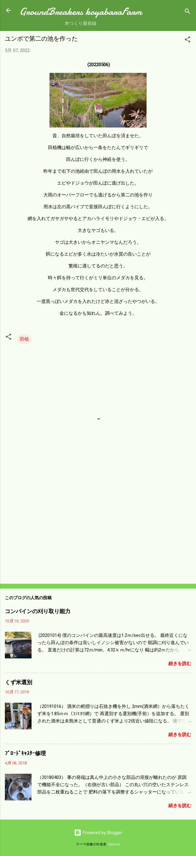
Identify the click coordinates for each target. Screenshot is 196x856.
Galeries (114, 844)
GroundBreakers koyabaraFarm (80, 12)
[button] (187, 40)
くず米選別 (18, 682)
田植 (24, 339)
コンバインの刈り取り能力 (37, 611)
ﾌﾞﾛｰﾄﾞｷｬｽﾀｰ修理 (25, 753)
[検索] (187, 12)
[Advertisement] (98, 531)
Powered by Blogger (98, 832)
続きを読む (179, 663)
